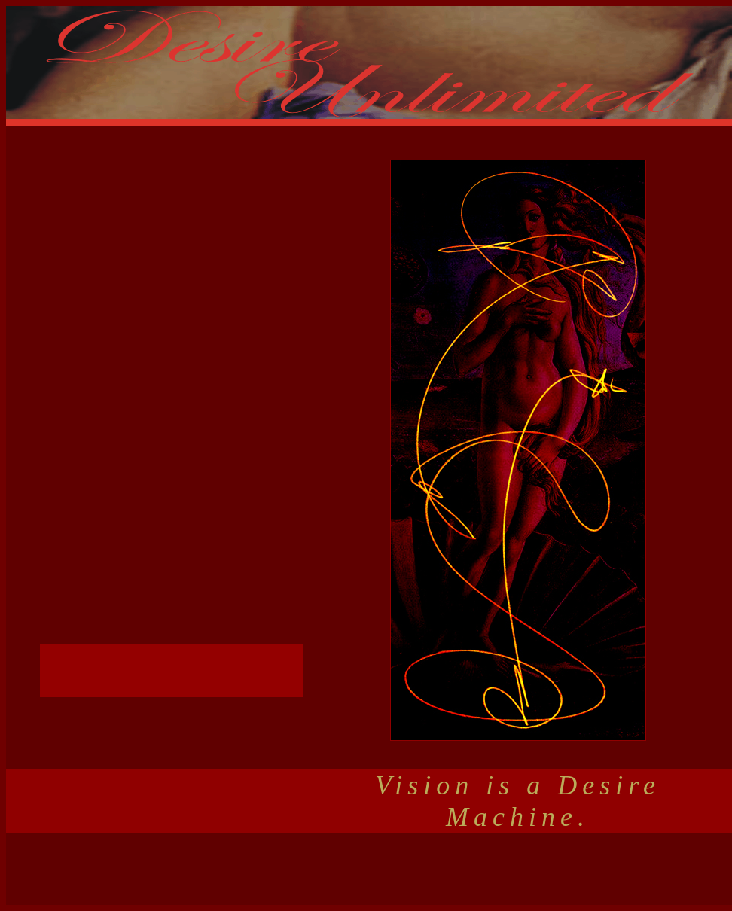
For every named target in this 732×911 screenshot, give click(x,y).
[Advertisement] (369, 869)
